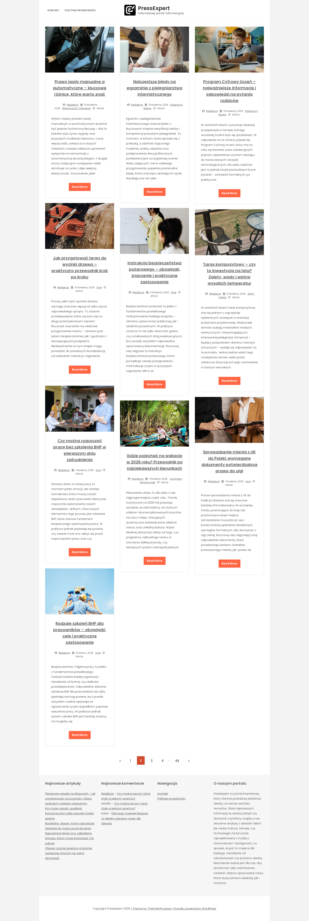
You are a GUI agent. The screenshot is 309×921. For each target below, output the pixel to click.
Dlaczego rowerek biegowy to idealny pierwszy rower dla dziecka (124, 818)
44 (177, 761)
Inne (99, 287)
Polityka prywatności (80, 10)
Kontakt (53, 10)
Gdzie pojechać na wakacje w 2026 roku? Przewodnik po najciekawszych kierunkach (155, 462)
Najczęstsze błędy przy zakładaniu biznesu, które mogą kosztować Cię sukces (69, 838)
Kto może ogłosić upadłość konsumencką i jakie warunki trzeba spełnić (69, 813)
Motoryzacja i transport (76, 108)
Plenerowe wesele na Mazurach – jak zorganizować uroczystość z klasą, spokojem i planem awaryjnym (70, 799)
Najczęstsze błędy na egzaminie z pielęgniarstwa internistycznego (154, 88)
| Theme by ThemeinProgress (151, 909)
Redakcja (72, 104)
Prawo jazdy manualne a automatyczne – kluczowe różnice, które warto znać (79, 88)
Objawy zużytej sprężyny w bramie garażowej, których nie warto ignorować (68, 853)
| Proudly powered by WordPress (194, 909)
